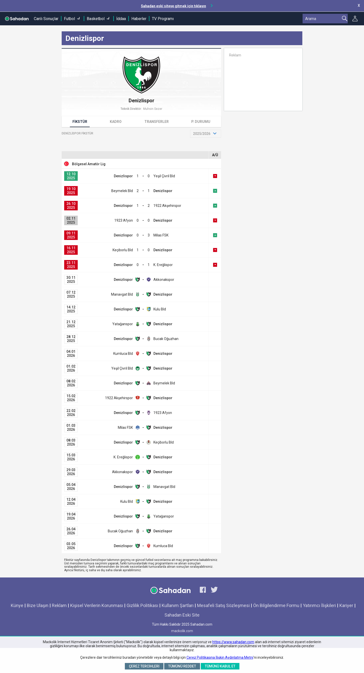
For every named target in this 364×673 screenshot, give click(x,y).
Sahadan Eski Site (182, 615)
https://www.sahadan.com (233, 642)
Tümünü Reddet (182, 666)
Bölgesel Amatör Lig (89, 164)
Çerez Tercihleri (144, 666)
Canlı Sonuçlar (46, 18)
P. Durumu (200, 122)
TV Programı (163, 18)
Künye (17, 605)
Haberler (138, 18)
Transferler (156, 122)
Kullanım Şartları (178, 605)
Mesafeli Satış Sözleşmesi (223, 605)
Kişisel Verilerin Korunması (96, 605)
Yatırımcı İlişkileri (319, 605)
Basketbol (96, 18)
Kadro (116, 122)
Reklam (59, 605)
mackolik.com (182, 631)
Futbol (69, 18)
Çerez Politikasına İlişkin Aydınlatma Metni (220, 657)
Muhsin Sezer (152, 109)
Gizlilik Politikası (142, 605)
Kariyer (346, 605)
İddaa (121, 18)
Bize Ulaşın (37, 605)
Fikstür (79, 122)
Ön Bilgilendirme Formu (276, 605)
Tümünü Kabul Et (220, 666)
